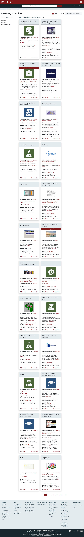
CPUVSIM (23, 184)
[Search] (39, 6)
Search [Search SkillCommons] (74, 504)
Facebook (51, 513)
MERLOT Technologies (64, 508)
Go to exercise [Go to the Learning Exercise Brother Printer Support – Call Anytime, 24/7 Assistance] (34, 97)
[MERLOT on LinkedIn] (77, 531)
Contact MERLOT (52, 530)
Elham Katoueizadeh (51, 286)
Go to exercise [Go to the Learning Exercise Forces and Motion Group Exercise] (34, 451)
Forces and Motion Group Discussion (48, 374)
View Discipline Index (6, 517)
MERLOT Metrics (53, 504)
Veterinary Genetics (49, 104)
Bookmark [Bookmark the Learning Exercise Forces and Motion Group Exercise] (23, 451)
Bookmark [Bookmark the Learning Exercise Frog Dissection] (23, 329)
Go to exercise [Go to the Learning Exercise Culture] (56, 177)
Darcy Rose (27, 92)
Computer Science (5, 51)
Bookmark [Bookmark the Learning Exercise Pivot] (23, 408)
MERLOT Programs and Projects (53, 508)
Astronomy (4, 43)
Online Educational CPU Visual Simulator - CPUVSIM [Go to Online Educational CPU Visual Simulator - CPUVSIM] (28, 201)
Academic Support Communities (29, 508)
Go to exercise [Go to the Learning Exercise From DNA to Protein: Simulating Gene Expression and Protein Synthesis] (56, 58)
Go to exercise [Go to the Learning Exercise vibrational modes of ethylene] (34, 367)
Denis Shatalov (50, 213)
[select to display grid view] (53, 14)
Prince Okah (49, 52)
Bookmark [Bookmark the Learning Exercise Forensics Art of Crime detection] (23, 58)
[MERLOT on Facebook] (70, 531)
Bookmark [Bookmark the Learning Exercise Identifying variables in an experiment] (45, 329)
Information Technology (6, 55)
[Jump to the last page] (66, 495)
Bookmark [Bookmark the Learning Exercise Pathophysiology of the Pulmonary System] (45, 451)
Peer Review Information (64, 514)
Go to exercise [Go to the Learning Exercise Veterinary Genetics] (56, 138)
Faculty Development (64, 518)
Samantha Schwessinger (30, 45)
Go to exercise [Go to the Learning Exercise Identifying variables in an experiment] (56, 329)
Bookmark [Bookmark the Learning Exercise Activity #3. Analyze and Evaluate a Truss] (45, 218)
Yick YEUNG (27, 479)
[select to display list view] (56, 14)
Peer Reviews (4, 30)
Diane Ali (49, 403)
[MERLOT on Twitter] (74, 531)
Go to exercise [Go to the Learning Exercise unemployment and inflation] (56, 367)
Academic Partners (29, 510)
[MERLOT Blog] (81, 531)
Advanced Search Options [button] (76, 5)
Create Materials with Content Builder (17, 509)
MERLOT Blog (52, 511)
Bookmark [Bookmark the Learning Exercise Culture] (45, 177)
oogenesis (45, 458)
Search (59, 6)
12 (43, 263)
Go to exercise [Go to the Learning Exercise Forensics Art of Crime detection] (34, 58)
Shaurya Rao (27, 168)
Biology (3, 45)
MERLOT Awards (65, 516)
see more (22, 42)
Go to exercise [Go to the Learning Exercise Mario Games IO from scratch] (56, 256)
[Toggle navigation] (81, 2)
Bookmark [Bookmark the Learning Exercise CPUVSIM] (23, 218)
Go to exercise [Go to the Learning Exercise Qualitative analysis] (34, 177)
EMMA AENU (50, 362)
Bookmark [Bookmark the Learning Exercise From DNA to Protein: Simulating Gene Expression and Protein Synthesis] (45, 58)
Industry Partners (29, 511)
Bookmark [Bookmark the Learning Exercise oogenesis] (45, 489)
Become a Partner (41, 504)
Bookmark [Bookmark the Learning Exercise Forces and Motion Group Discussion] (45, 408)
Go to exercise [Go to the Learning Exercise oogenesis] (56, 489)
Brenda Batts (50, 445)
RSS (3, 519)
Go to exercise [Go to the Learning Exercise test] (34, 489)
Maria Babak (27, 359)
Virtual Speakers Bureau (5, 515)
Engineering (4, 52)
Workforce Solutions (77, 506)
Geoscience (4, 54)
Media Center (52, 510)
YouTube (51, 516)
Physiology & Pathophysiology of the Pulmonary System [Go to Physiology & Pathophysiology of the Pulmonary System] (51, 432)
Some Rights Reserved (42, 530)
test (21, 458)
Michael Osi (49, 89)
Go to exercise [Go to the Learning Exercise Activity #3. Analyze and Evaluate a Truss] (56, 218)
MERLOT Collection (65, 506)
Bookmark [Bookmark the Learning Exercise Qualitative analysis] (23, 177)
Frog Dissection (25, 298)
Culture (45, 145)
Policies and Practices (63, 521)
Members (3, 22)
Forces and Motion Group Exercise (26, 415)
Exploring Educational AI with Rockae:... (51, 64)
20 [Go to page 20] (57, 495)
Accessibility (63, 525)
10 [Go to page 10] (53, 495)
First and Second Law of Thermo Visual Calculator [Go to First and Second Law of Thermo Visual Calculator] (50, 280)
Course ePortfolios (5, 28)
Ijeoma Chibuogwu (51, 483)
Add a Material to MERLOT (18, 505)
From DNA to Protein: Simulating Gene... (50, 22)
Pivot (22, 374)
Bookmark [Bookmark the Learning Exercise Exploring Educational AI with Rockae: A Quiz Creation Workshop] (45, 97)
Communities (4, 31)
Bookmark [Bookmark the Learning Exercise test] (23, 489)
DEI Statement (64, 526)
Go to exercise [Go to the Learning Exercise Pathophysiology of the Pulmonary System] (56, 451)
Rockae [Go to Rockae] (57, 79)
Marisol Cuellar (28, 250)
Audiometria (24, 225)
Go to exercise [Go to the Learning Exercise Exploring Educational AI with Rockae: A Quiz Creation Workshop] (56, 97)
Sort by (62, 13)
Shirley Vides (49, 324)
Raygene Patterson (29, 400)
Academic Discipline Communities (30, 505)
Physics (3, 61)
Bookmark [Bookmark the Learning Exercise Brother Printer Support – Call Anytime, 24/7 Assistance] (23, 97)
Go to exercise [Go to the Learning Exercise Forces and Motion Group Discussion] (56, 408)
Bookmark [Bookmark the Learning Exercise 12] (45, 291)
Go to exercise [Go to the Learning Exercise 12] (56, 291)
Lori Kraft (27, 286)
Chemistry (4, 46)
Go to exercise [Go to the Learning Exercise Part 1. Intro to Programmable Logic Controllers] (34, 291)
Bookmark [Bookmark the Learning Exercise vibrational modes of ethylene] (23, 367)
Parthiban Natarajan (29, 209)
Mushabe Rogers (28, 128)
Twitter (50, 514)
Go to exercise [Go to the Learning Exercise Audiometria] (34, 256)
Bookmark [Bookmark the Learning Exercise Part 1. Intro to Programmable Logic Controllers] (23, 291)
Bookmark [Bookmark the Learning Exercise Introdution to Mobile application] (23, 138)
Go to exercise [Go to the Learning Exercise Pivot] (34, 408)
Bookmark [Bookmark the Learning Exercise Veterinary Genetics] (45, 138)
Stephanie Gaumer (29, 324)
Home (2, 9)
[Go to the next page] (62, 495)
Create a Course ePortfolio (17, 512)
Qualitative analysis (27, 145)
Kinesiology (4, 59)
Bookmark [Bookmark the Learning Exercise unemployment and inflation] (45, 367)
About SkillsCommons (77, 508)
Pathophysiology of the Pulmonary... (50, 415)
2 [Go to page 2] (47, 495)
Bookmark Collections (6, 26)
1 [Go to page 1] (45, 495)
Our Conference (52, 506)
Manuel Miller (50, 251)
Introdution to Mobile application (27, 104)
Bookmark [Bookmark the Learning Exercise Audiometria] (23, 256)
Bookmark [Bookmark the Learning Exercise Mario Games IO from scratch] (45, 256)
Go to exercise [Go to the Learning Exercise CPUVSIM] (34, 218)
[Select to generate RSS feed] (42, 17)
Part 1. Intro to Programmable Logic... (28, 263)
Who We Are (64, 504)
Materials (3, 20)
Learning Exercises (10, 9)
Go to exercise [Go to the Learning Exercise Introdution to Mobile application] (34, 138)
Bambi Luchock (50, 172)
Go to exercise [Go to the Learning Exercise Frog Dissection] (34, 329)
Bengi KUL (49, 133)
